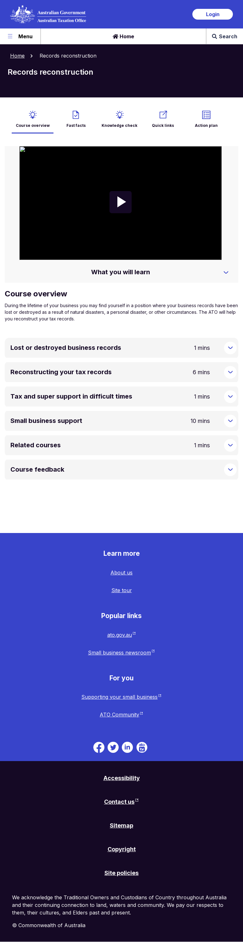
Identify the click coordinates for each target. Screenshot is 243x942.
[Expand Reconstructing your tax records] (230, 372)
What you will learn (120, 272)
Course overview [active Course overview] (33, 125)
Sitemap (121, 825)
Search (224, 36)
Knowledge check (119, 125)
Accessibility (121, 778)
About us (121, 572)
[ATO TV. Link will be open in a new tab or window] (142, 747)
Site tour (121, 590)
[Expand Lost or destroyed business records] (230, 348)
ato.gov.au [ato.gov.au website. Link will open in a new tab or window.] (119, 635)
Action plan (206, 125)
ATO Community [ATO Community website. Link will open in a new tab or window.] (119, 714)
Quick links (163, 125)
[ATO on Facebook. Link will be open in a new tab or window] (98, 747)
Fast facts (76, 125)
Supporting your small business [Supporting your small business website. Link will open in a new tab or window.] (119, 697)
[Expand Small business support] (230, 421)
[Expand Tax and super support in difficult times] (230, 396)
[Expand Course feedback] (230, 469)
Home (123, 36)
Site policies (121, 873)
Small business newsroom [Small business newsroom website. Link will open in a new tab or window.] (119, 652)
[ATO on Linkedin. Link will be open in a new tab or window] (127, 747)
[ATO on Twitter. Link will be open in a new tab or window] (113, 747)
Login (213, 14)
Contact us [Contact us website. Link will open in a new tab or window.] (119, 801)
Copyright (122, 849)
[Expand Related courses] (230, 445)
